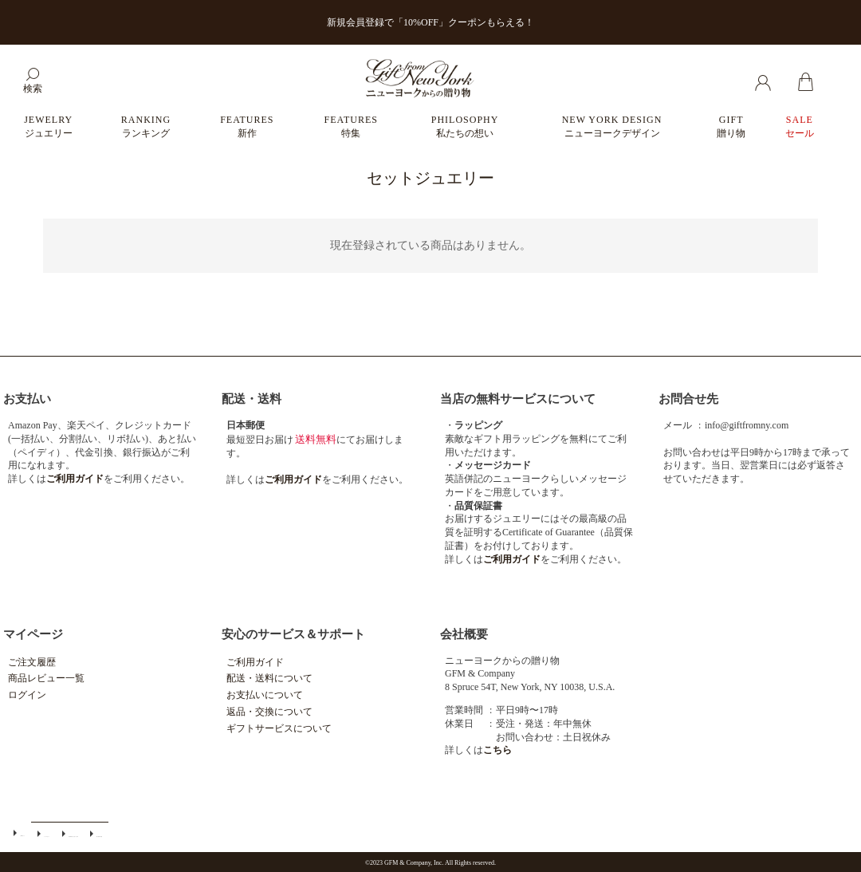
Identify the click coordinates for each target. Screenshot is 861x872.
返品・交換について (269, 711)
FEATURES (246, 126)
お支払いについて (264, 694)
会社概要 (464, 634)
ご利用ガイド (255, 662)
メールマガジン (35, 832)
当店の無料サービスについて (518, 399)
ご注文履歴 (32, 662)
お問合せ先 (688, 399)
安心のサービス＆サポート (293, 634)
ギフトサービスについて (279, 728)
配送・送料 (251, 399)
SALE (799, 126)
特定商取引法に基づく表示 (54, 832)
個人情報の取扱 (73, 832)
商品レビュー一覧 (46, 678)
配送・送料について (269, 678)
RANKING (146, 126)
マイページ (33, 634)
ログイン (27, 694)
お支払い (27, 399)
